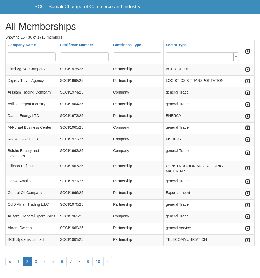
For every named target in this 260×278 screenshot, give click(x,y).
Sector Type (176, 45)
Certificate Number (76, 45)
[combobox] (202, 56)
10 (98, 261)
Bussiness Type (127, 45)
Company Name (22, 45)
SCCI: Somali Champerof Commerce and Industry (87, 6)
